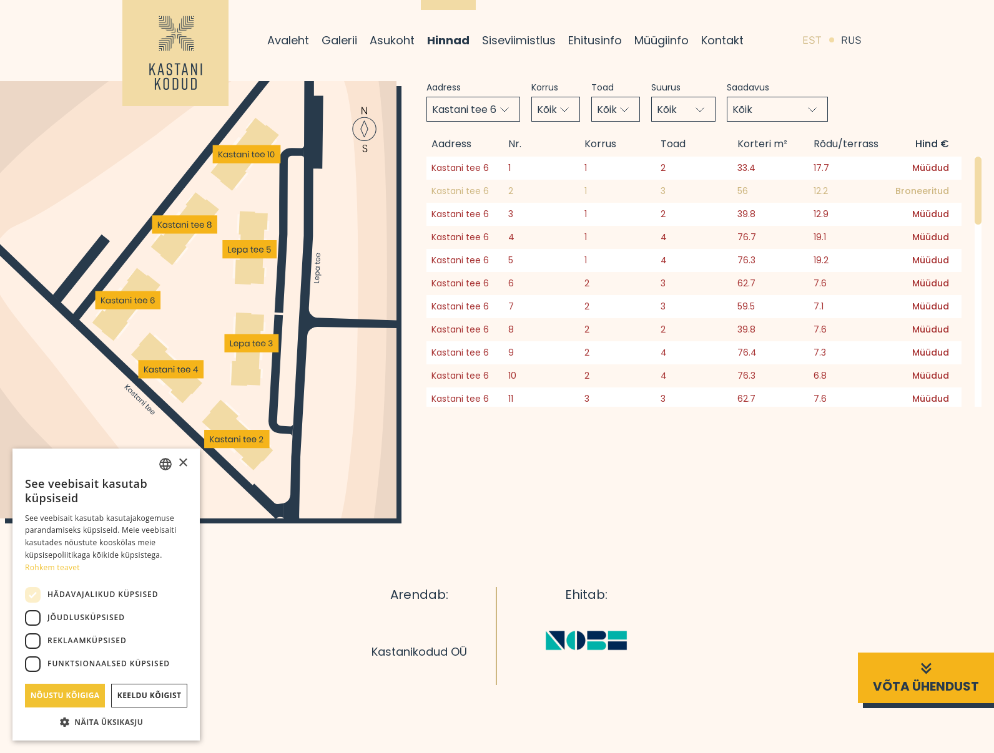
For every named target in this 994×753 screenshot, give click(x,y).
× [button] (182, 463)
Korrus (544, 87)
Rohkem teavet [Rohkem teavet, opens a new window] (52, 567)
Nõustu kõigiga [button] (65, 695)
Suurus (666, 87)
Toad (602, 87)
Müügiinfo (661, 40)
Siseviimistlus (519, 40)
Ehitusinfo (595, 40)
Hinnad (448, 40)
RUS (851, 40)
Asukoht (392, 40)
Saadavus (748, 87)
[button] (106, 722)
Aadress (443, 87)
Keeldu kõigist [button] (149, 695)
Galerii (339, 40)
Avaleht (288, 40)
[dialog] (106, 595)
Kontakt (722, 40)
